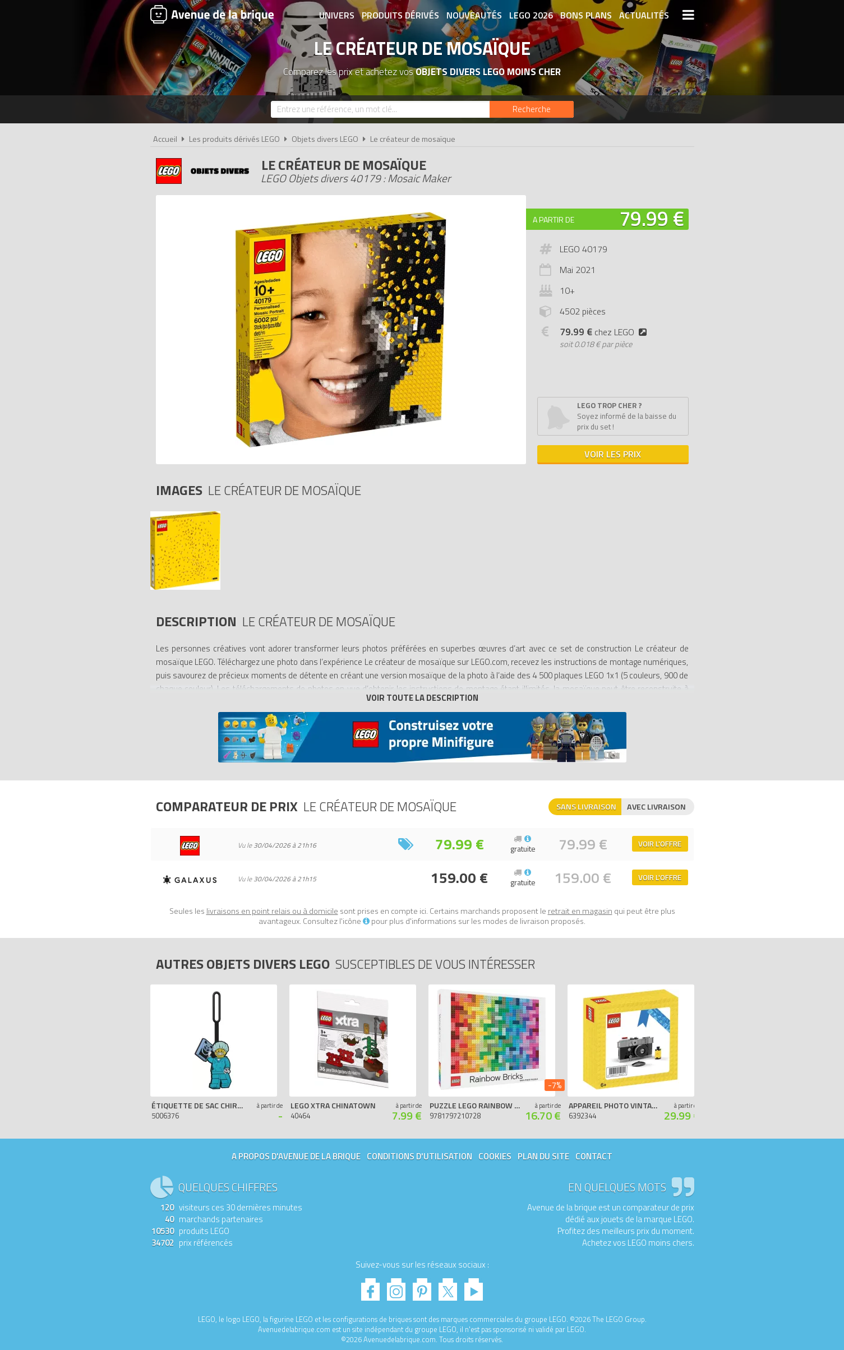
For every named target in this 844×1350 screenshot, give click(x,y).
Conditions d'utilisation (419, 1156)
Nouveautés (474, 15)
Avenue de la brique (212, 14)
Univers (336, 15)
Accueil (165, 139)
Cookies (494, 1156)
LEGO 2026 (531, 15)
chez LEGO (605, 332)
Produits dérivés (400, 15)
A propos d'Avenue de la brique (296, 1156)
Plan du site (543, 1156)
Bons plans (586, 15)
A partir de (553, 219)
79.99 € (651, 218)
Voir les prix (612, 454)
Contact (593, 1156)
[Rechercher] (532, 109)
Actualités (644, 15)
